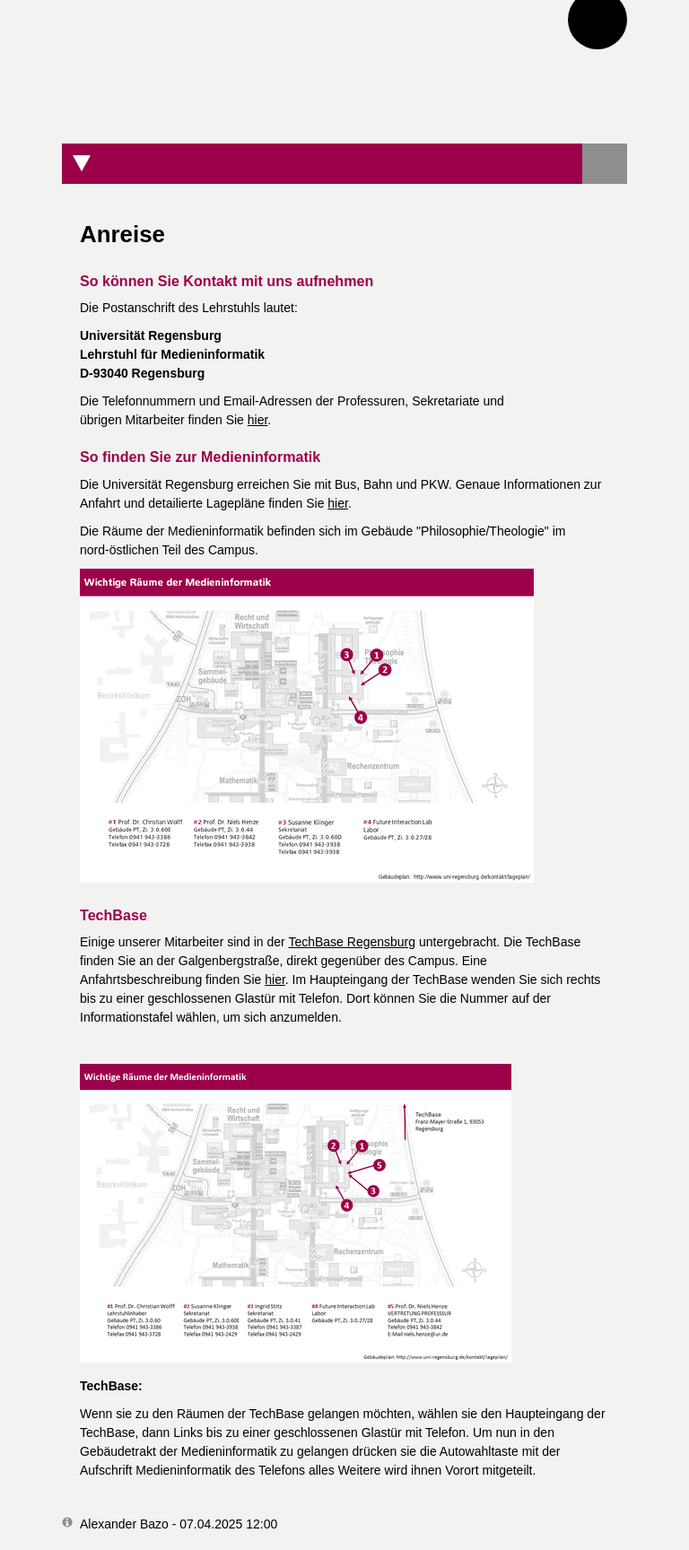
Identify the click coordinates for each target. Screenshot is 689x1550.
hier (258, 420)
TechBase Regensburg (351, 942)
